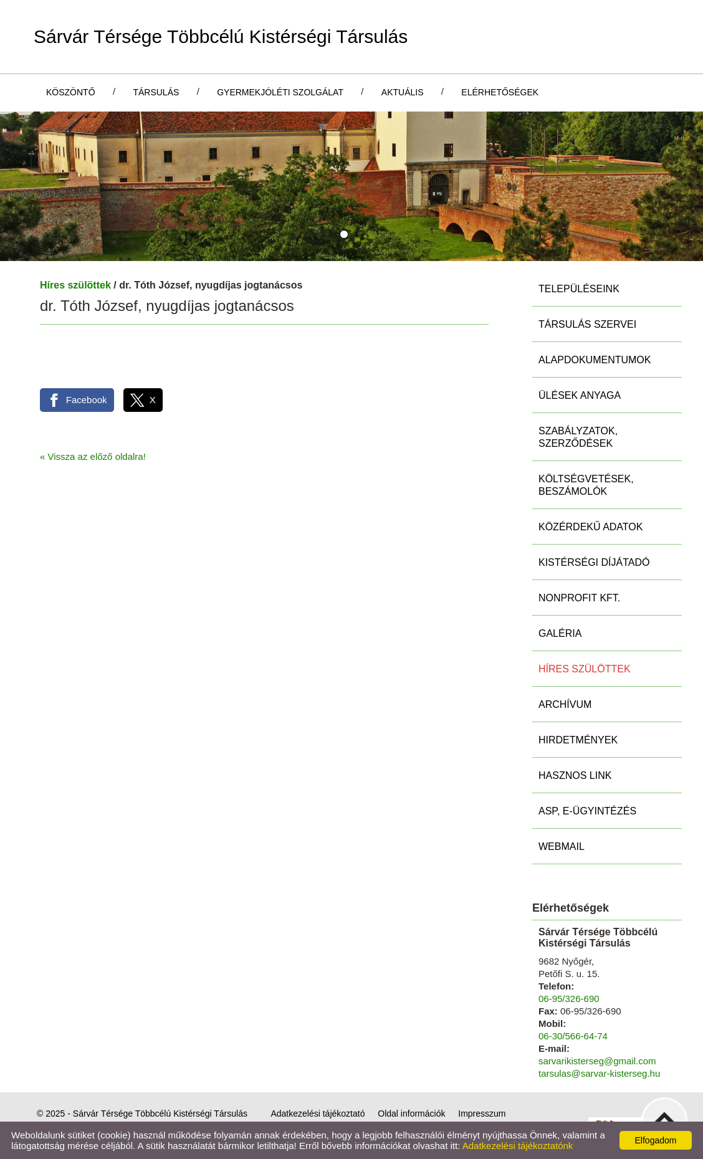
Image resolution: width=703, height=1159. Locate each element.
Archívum (564, 704)
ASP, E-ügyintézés (587, 811)
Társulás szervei (587, 324)
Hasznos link (574, 775)
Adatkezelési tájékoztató (317, 1113)
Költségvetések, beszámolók (586, 485)
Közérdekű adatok (590, 527)
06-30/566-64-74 (573, 1036)
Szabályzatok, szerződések (578, 437)
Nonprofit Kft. (579, 598)
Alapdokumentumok (594, 360)
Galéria (559, 633)
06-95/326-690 (569, 998)
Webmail (561, 846)
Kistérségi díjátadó (593, 562)
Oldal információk (411, 1113)
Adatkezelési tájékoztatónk (517, 1145)
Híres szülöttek (75, 285)
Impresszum (481, 1113)
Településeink (578, 289)
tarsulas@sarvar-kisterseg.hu (599, 1073)
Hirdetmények (578, 740)
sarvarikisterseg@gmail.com (597, 1061)
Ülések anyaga (579, 395)
